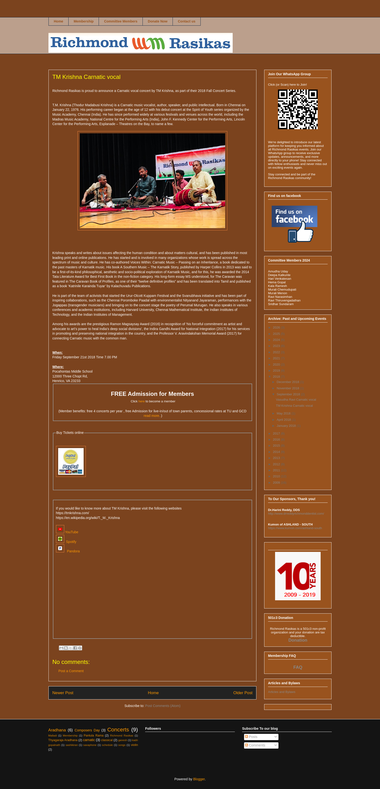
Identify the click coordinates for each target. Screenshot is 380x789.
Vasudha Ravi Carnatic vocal (296, 399)
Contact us (186, 21)
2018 (277, 376)
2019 (277, 370)
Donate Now (157, 21)
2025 (277, 334)
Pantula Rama (93, 735)
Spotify (66, 542)
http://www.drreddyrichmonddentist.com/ (296, 513)
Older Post (243, 693)
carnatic (89, 740)
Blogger (199, 779)
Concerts (118, 730)
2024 (277, 340)
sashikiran (72, 745)
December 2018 (288, 382)
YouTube (67, 532)
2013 (277, 458)
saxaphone (90, 745)
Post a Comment (71, 671)
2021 (277, 358)
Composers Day (87, 730)
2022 (277, 352)
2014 (277, 452)
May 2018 (284, 413)
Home (58, 21)
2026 (277, 327)
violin (134, 745)
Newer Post (62, 693)
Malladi (52, 735)
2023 (277, 346)
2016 (277, 439)
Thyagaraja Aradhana (63, 740)
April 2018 (284, 419)
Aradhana (57, 730)
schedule (107, 745)
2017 (277, 433)
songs (122, 745)
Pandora (68, 551)
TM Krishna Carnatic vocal (294, 405)
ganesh (122, 740)
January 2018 (287, 426)
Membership (84, 21)
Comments (255, 745)
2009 (277, 482)
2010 (277, 476)
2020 (277, 364)
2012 (277, 464)
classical (107, 740)
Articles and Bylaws (281, 692)
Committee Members (120, 21)
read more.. (152, 416)
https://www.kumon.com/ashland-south (295, 528)
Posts (251, 737)
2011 (277, 470)
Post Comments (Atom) (162, 706)
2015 (277, 445)
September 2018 (289, 394)
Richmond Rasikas (57, 14)
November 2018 (288, 388)
